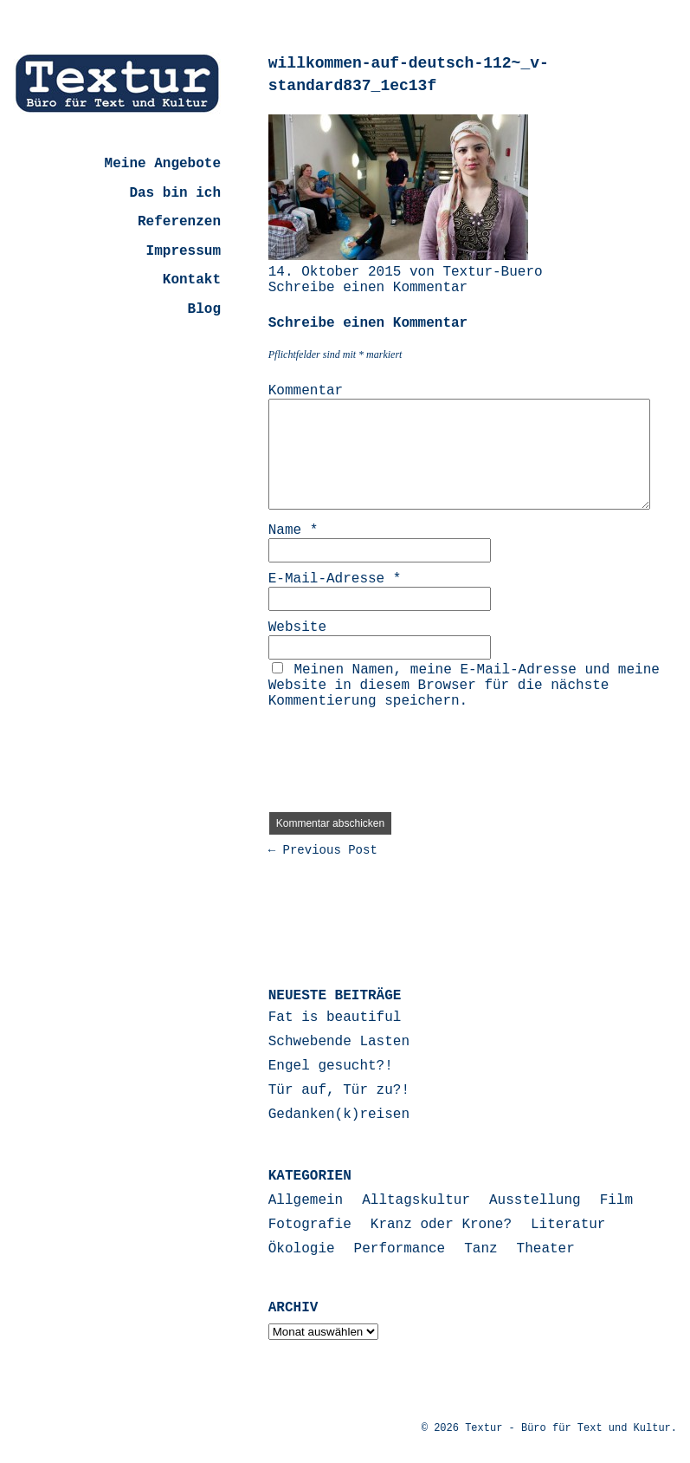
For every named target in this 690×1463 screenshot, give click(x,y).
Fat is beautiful (335, 1017)
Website (297, 627)
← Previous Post (322, 850)
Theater (546, 1249)
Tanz (480, 1249)
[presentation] (400, 754)
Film (616, 1200)
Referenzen (179, 222)
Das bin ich (175, 193)
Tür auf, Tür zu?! (338, 1090)
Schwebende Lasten (338, 1042)
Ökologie (301, 1249)
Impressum (183, 251)
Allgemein (305, 1200)
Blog (204, 309)
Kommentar (305, 391)
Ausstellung (535, 1200)
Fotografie (309, 1224)
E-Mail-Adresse (335, 579)
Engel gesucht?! (330, 1066)
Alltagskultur (416, 1200)
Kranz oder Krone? (441, 1224)
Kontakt (192, 280)
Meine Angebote (163, 164)
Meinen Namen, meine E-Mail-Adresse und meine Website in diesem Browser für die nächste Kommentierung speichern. (464, 685)
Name (293, 530)
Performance (400, 1249)
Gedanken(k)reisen (338, 1114)
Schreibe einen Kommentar (368, 288)
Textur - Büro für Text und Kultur (568, 1428)
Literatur (568, 1224)
